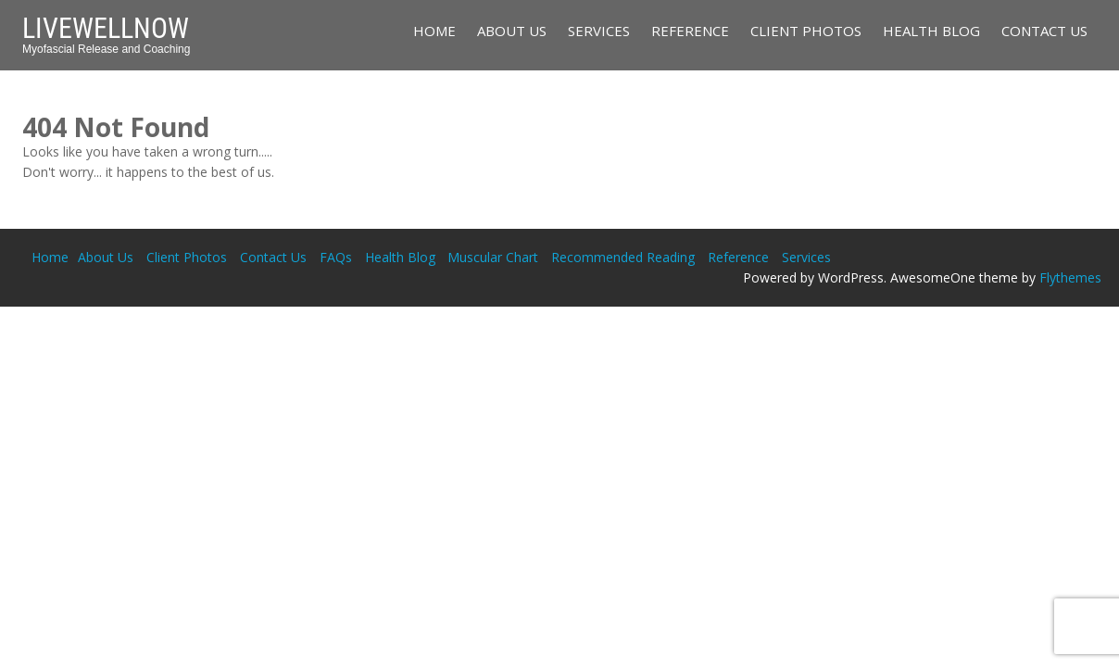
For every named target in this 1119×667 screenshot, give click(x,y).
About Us (512, 30)
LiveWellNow (105, 28)
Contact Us (1044, 30)
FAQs (336, 257)
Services (599, 30)
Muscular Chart (492, 257)
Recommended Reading (623, 257)
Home (434, 30)
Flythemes (1070, 277)
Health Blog (931, 30)
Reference (690, 30)
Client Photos (805, 30)
